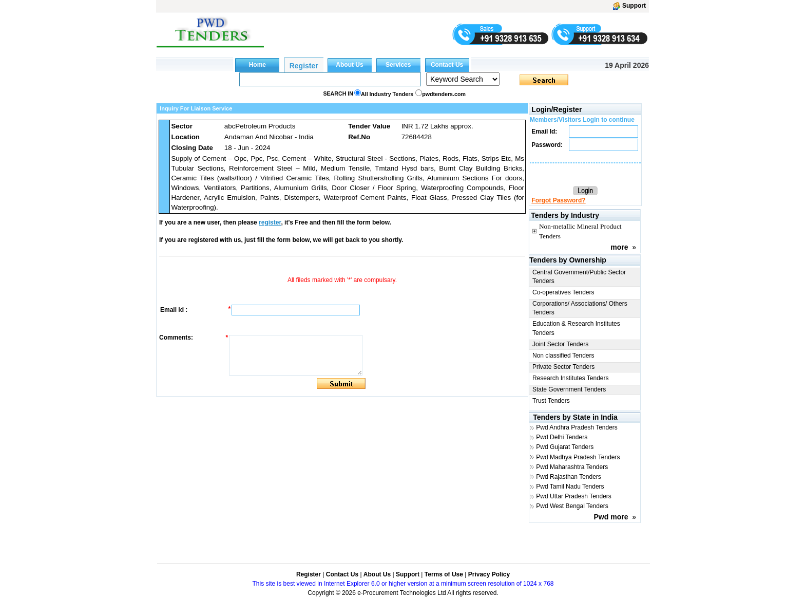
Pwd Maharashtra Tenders (572, 467)
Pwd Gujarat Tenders (564, 447)
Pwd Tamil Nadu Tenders (570, 486)
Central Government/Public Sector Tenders (579, 277)
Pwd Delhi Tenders (561, 437)
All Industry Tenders (387, 94)
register (270, 222)
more (619, 247)
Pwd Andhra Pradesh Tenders (577, 427)
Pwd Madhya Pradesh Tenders (578, 457)
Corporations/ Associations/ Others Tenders (579, 308)
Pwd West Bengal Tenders (572, 506)
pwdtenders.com (444, 94)
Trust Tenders (551, 400)
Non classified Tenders (563, 355)
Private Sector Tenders (563, 366)
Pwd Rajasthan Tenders (568, 476)
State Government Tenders (569, 389)
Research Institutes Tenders (570, 378)
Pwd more (611, 517)
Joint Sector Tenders (560, 344)
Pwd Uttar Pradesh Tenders (573, 496)
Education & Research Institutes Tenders (576, 328)
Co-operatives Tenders (563, 292)
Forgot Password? (558, 200)
